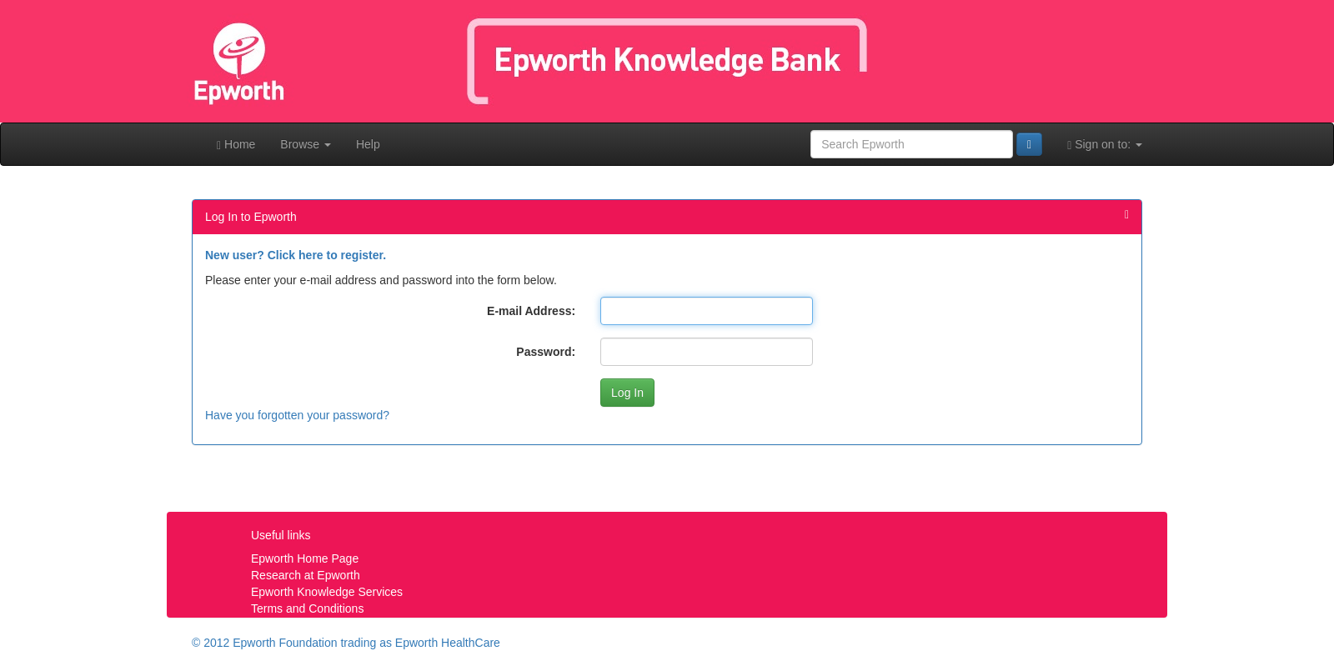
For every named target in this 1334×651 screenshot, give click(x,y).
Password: (545, 351)
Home (236, 145)
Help (368, 144)
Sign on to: (1104, 145)
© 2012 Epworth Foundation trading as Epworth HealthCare (346, 642)
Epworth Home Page (305, 558)
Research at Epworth (305, 575)
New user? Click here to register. (295, 255)
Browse (305, 144)
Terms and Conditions (307, 608)
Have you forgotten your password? (297, 415)
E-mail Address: (531, 311)
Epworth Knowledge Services (327, 591)
